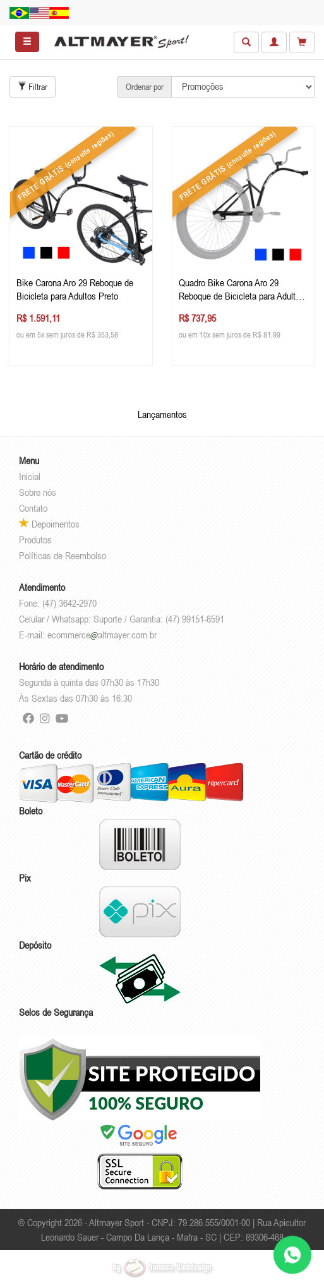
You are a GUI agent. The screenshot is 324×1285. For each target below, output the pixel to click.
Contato (33, 508)
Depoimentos (49, 523)
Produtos (35, 539)
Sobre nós (37, 492)
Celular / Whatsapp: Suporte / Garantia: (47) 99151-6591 (121, 618)
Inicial (29, 476)
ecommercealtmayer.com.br (102, 634)
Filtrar (32, 87)
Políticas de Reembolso (62, 555)
